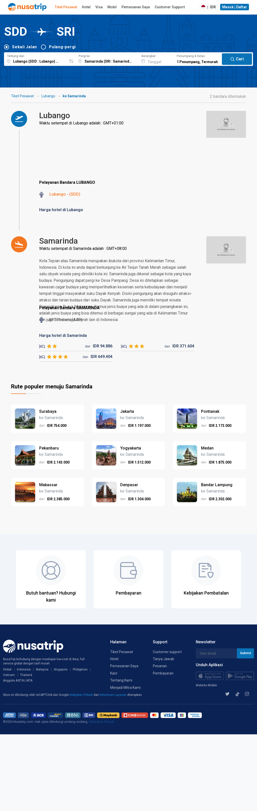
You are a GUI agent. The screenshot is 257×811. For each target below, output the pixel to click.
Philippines (80, 669)
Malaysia (42, 669)
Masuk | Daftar (234, 7)
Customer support (167, 652)
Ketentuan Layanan (113, 695)
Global (7, 669)
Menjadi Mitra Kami (125, 688)
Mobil (112, 7)
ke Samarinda (74, 96)
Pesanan (160, 666)
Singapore (61, 669)
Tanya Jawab (163, 659)
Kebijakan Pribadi (82, 695)
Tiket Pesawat (66, 7)
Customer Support (170, 7)
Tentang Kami (121, 680)
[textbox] (35, 58)
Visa (99, 7)
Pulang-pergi (62, 46)
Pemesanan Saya (135, 7)
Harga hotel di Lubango (61, 209)
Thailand (26, 675)
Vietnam (9, 675)
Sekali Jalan (24, 46)
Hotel (86, 7)
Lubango (48, 96)
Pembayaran (163, 673)
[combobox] (35, 58)
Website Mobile (206, 685)
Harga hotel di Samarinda (63, 335)
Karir (113, 673)
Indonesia (24, 669)
